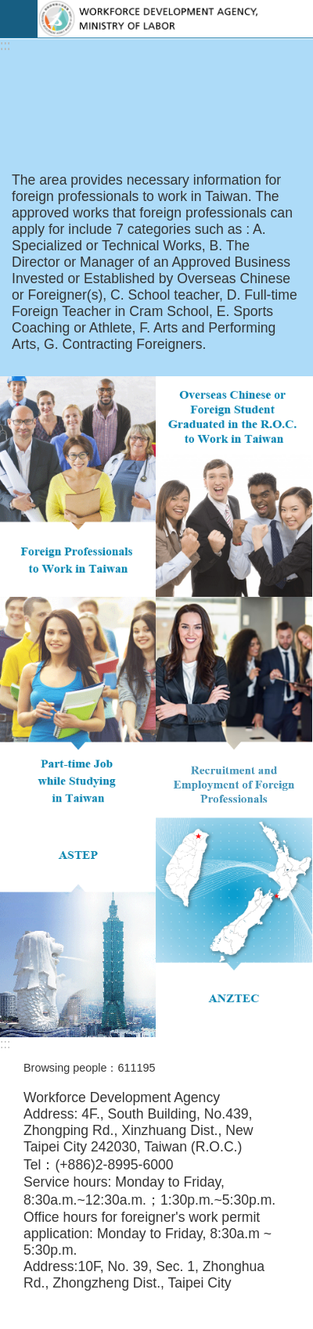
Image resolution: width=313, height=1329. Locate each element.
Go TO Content (8, 8)
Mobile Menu (19, 19)
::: (5, 45)
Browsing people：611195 (89, 1067)
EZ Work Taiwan (175, 19)
